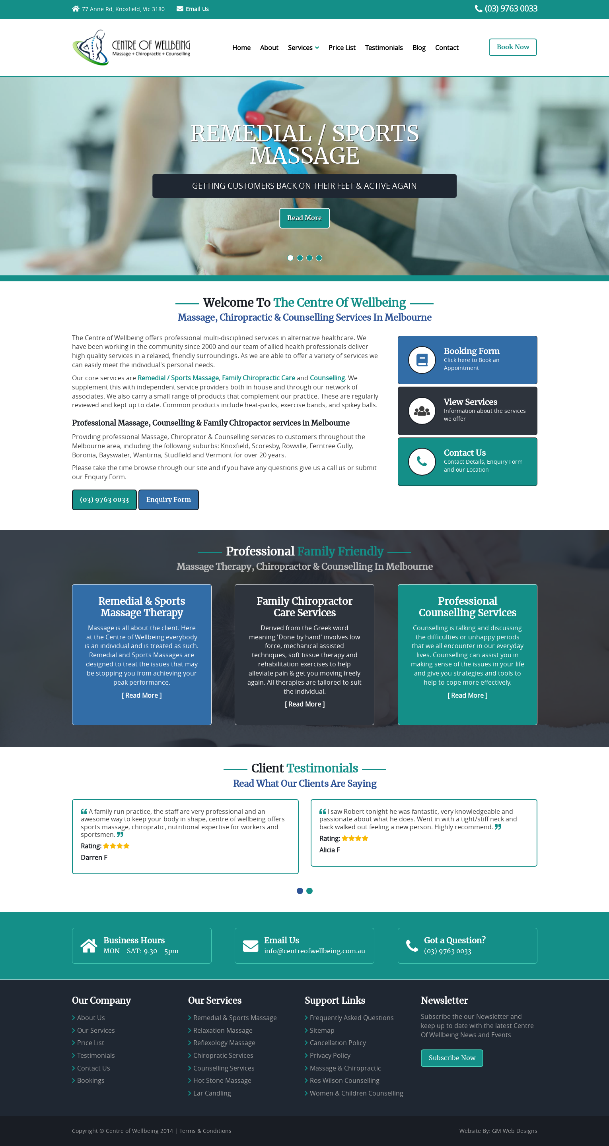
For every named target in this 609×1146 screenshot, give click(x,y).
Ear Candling (212, 1093)
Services (303, 47)
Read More (304, 218)
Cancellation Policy (338, 1043)
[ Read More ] (141, 695)
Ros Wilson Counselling (344, 1080)
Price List (342, 47)
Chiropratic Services (223, 1055)
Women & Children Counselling (356, 1093)
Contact (447, 47)
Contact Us (465, 453)
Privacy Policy (330, 1055)
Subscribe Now (452, 1058)
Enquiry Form (168, 500)
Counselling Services (224, 1068)
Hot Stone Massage (222, 1080)
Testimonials (384, 47)
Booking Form (472, 352)
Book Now (513, 47)
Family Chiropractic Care (258, 378)
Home (241, 47)
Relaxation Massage (223, 1030)
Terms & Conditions (205, 1130)
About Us (91, 1017)
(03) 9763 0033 (511, 8)
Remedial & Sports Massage (235, 1017)
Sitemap (322, 1030)
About (269, 47)
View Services (470, 403)
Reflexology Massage (224, 1043)
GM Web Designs (514, 1130)
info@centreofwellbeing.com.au (314, 951)
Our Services (96, 1030)
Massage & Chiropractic (345, 1068)
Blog (419, 47)
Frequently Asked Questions (352, 1017)
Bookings (91, 1080)
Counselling (327, 378)
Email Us (197, 9)
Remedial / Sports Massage (178, 378)
